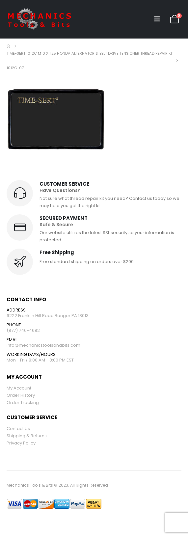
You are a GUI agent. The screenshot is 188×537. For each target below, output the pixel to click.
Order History (21, 395)
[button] (157, 19)
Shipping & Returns (27, 436)
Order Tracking (23, 402)
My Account (19, 388)
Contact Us (18, 428)
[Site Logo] (39, 19)
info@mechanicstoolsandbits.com (43, 345)
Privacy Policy (21, 443)
